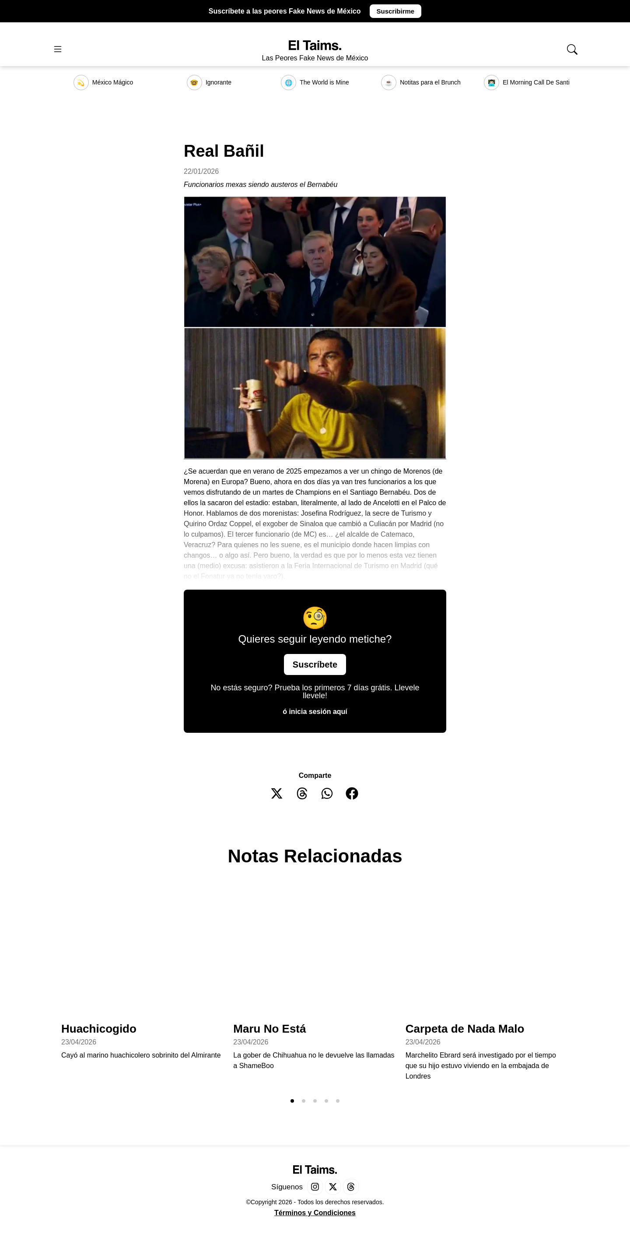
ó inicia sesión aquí (315, 711)
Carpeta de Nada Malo (465, 1028)
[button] (277, 793)
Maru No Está (269, 1028)
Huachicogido (98, 1028)
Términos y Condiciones (315, 1212)
